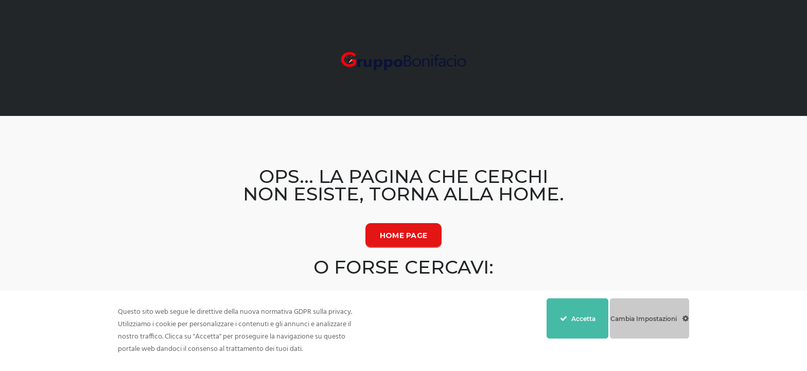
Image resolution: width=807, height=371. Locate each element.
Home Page (404, 235)
